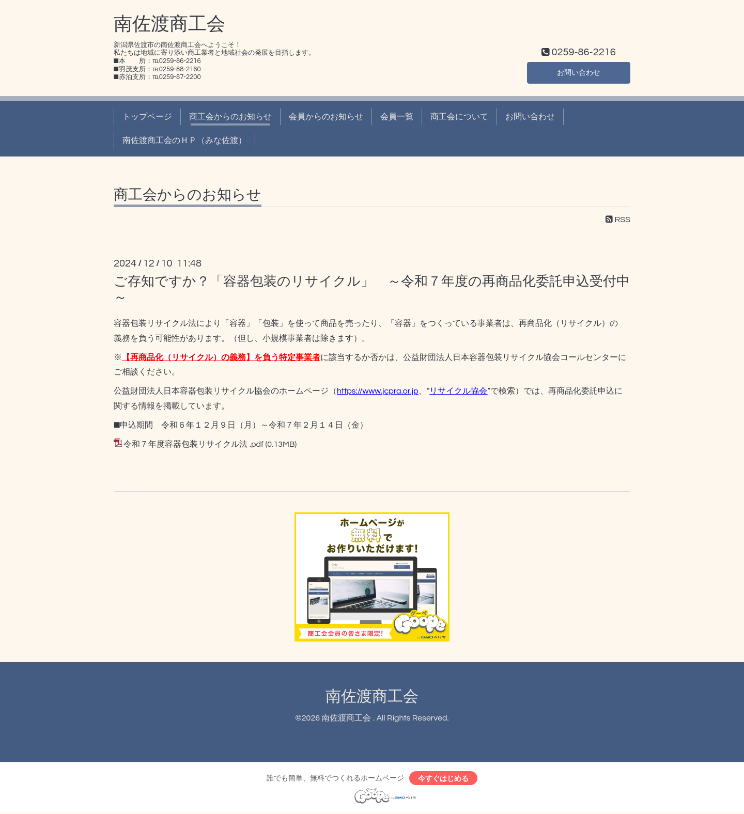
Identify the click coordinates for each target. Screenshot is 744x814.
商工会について (459, 117)
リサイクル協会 (458, 391)
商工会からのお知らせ (230, 117)
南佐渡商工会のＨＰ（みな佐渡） (184, 140)
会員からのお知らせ (326, 117)
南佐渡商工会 (169, 24)
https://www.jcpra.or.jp (378, 391)
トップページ (147, 117)
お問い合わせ (578, 71)
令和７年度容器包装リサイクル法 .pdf (193, 444)
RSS (618, 219)
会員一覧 (396, 117)
